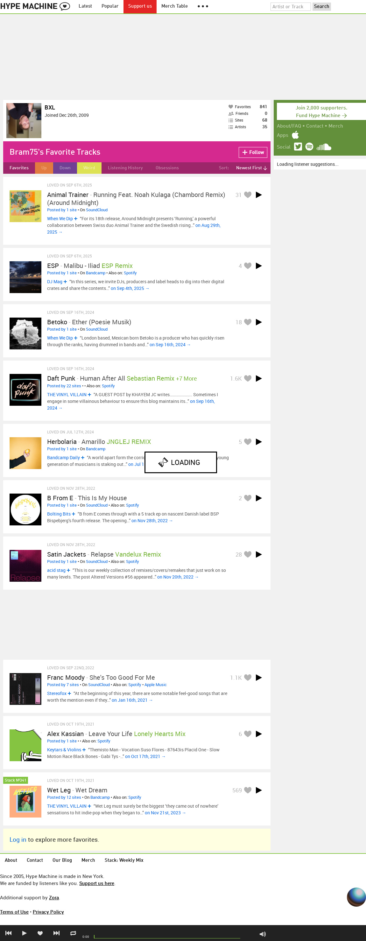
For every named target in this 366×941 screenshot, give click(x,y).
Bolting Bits (59, 514)
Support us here (96, 883)
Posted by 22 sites (64, 386)
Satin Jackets (66, 554)
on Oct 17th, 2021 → (145, 756)
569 (237, 790)
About (11, 860)
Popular (110, 6)
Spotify (130, 273)
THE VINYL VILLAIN (67, 394)
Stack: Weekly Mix (124, 860)
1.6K (236, 378)
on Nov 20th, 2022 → (178, 577)
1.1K (236, 677)
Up (44, 168)
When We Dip (60, 218)
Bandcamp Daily (63, 457)
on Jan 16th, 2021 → (132, 700)
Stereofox (57, 693)
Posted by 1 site (62, 210)
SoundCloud (97, 210)
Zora (54, 897)
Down (65, 168)
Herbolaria (62, 441)
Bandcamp (95, 273)
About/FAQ (289, 126)
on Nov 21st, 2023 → (165, 813)
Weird (89, 168)
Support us (140, 6)
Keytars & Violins (64, 750)
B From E (60, 498)
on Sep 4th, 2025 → (130, 288)
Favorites (19, 168)
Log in (18, 839)
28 (239, 554)
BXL (50, 107)
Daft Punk (61, 378)
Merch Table (174, 6)
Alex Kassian (65, 733)
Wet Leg (59, 790)
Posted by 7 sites (63, 684)
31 (239, 195)
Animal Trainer (67, 194)
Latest (85, 6)
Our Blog (62, 860)
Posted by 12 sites (64, 797)
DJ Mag (54, 281)
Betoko (57, 322)
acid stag (56, 570)
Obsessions (167, 168)
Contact (314, 126)
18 (239, 322)
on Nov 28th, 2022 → (152, 520)
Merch (335, 126)
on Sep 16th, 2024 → (170, 344)
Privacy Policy (48, 912)
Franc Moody (66, 677)
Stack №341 (15, 780)
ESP (53, 265)
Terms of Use (14, 912)
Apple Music (155, 684)
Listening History (125, 168)
